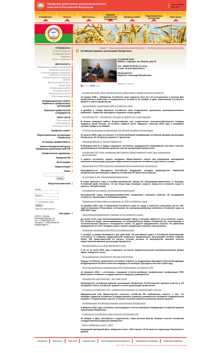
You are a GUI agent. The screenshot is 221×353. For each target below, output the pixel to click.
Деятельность (62, 64)
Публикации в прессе (61, 126)
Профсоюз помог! (60, 130)
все (98, 86)
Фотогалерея (63, 162)
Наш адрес (64, 213)
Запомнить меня (46, 202)
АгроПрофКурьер (63, 123)
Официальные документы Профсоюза (53, 67)
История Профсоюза (61, 51)
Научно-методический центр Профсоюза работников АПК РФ (53, 147)
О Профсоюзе (62, 48)
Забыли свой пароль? (45, 209)
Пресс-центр (63, 117)
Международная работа (60, 88)
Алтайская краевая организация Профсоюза (165, 48)
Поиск (67, 171)
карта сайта (175, 7)
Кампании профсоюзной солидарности (57, 111)
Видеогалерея (62, 166)
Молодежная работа (61, 91)
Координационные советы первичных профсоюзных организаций (56, 103)
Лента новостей (63, 120)
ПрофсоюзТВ (63, 157)
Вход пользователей (59, 183)
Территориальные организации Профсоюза (127, 48)
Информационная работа (59, 94)
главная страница (177, 4)
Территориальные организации (147, 341)
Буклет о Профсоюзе (61, 59)
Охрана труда (64, 85)
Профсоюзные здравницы (56, 153)
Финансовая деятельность (59, 82)
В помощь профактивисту (56, 142)
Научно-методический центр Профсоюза (115, 341)
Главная (103, 48)
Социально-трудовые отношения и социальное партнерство (55, 74)
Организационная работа (59, 70)
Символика (65, 57)
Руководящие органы (61, 54)
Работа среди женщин (60, 96)
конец (92, 86)
